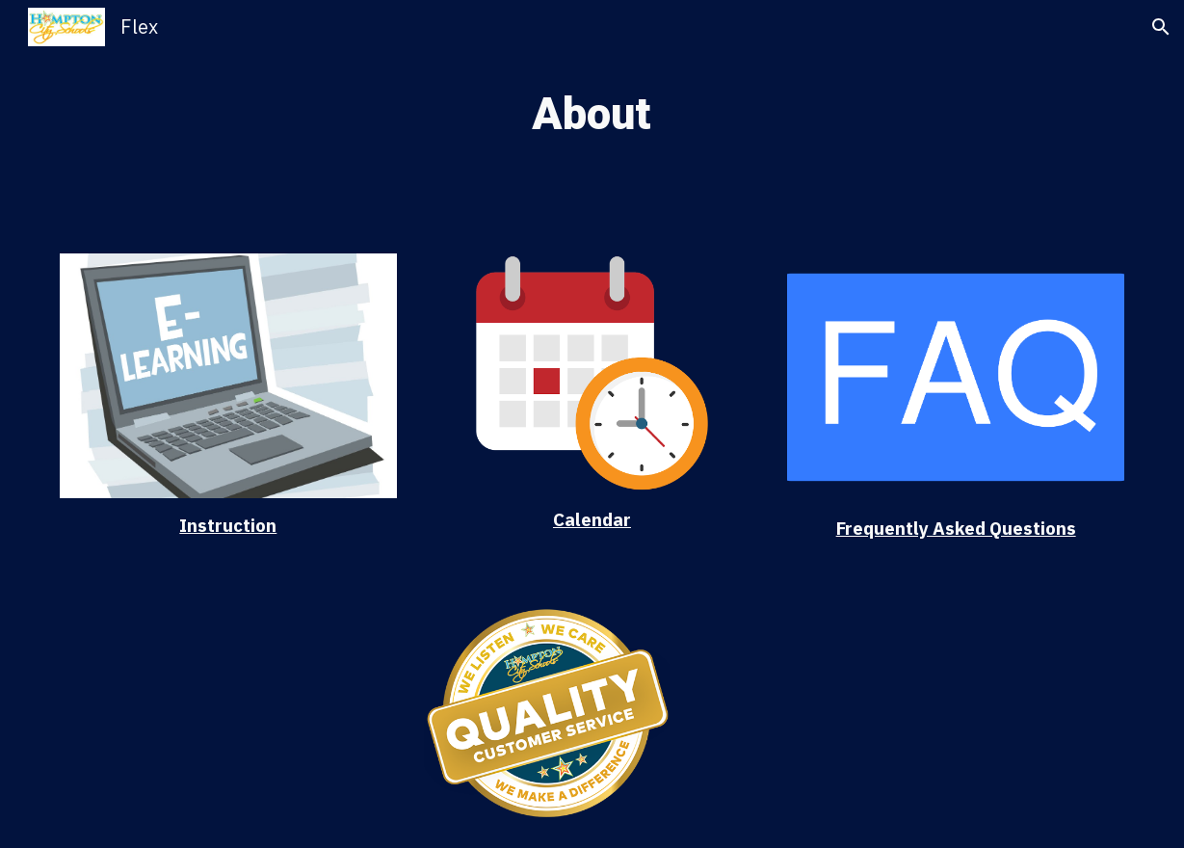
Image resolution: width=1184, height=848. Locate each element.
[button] (1161, 27)
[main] (592, 115)
